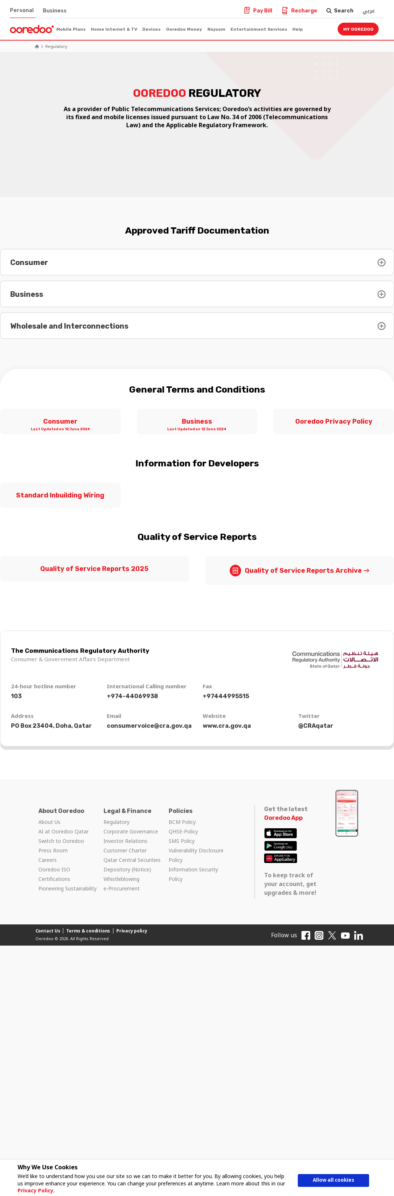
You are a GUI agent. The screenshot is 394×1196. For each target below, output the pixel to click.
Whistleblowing (121, 878)
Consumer (60, 425)
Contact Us (47, 931)
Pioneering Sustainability (67, 888)
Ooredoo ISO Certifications (54, 874)
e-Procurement (122, 888)
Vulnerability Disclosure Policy (196, 855)
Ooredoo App (283, 817)
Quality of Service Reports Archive (296, 570)
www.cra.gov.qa (227, 725)
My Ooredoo (358, 29)
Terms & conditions (88, 931)
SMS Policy (182, 840)
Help (297, 29)
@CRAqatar (315, 725)
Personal (22, 10)
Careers (47, 859)
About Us (49, 821)
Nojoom (216, 29)
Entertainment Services (258, 29)
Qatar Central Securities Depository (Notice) (132, 864)
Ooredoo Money (184, 29)
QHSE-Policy (183, 831)
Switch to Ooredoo (61, 840)
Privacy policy (131, 931)
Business (55, 11)
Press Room (53, 850)
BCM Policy (182, 821)
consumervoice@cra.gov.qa (149, 725)
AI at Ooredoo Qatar (63, 831)
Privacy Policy (34, 1190)
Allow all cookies (334, 1180)
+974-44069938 (132, 696)
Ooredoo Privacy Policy (333, 421)
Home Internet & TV (114, 29)
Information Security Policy (193, 874)
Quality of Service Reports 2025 (94, 569)
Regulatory (56, 46)
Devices (151, 29)
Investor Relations (125, 840)
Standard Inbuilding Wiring (60, 495)
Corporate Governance (131, 831)
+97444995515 (226, 696)
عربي (369, 11)
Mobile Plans (71, 29)
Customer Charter (125, 850)
